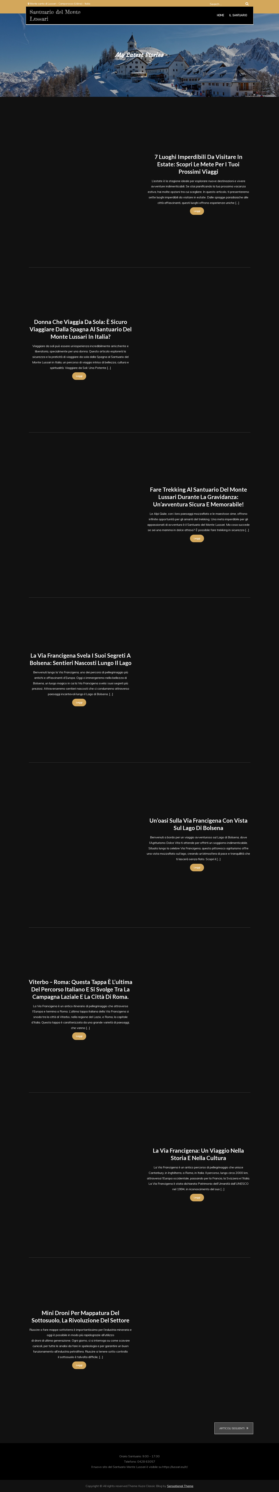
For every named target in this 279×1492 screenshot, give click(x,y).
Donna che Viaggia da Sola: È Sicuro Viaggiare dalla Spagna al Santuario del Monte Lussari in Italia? (81, 329)
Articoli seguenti (232, 1428)
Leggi (197, 211)
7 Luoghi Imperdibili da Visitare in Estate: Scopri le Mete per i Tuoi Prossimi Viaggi (198, 164)
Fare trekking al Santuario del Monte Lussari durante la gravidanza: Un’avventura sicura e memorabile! (198, 497)
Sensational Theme (180, 1486)
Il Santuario (238, 15)
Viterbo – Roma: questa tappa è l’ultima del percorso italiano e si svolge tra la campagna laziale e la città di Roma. (80, 989)
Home (220, 15)
